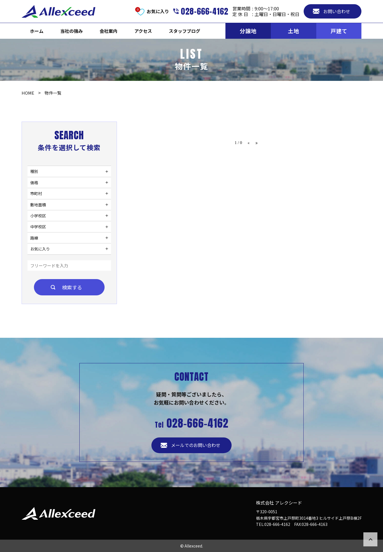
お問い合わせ (336, 11)
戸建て (339, 31)
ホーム (36, 31)
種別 (34, 171)
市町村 (36, 193)
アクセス (143, 31)
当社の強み (71, 31)
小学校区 (38, 215)
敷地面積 (38, 204)
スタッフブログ (184, 31)
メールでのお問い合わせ (195, 445)
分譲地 (248, 31)
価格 (34, 182)
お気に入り (40, 249)
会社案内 (108, 31)
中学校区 (38, 226)
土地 (293, 31)
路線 (34, 238)
